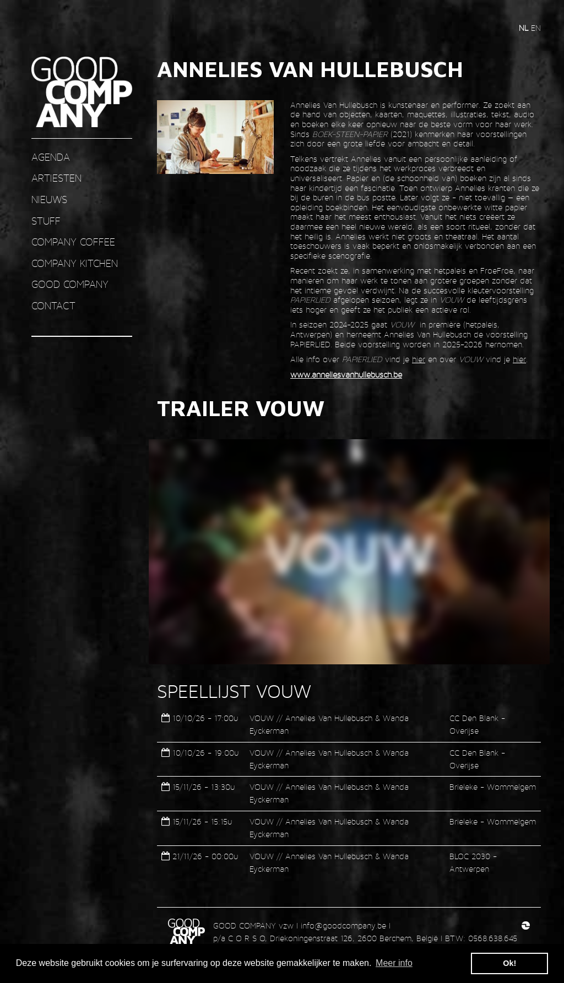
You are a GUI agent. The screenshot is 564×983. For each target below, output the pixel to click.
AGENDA (50, 157)
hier (418, 359)
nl (525, 27)
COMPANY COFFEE (73, 242)
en (536, 27)
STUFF (46, 221)
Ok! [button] (509, 963)
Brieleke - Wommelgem (492, 786)
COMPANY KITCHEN (74, 263)
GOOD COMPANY (70, 284)
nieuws (49, 199)
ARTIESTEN (56, 178)
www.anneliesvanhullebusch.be (346, 374)
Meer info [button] (394, 963)
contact (53, 306)
